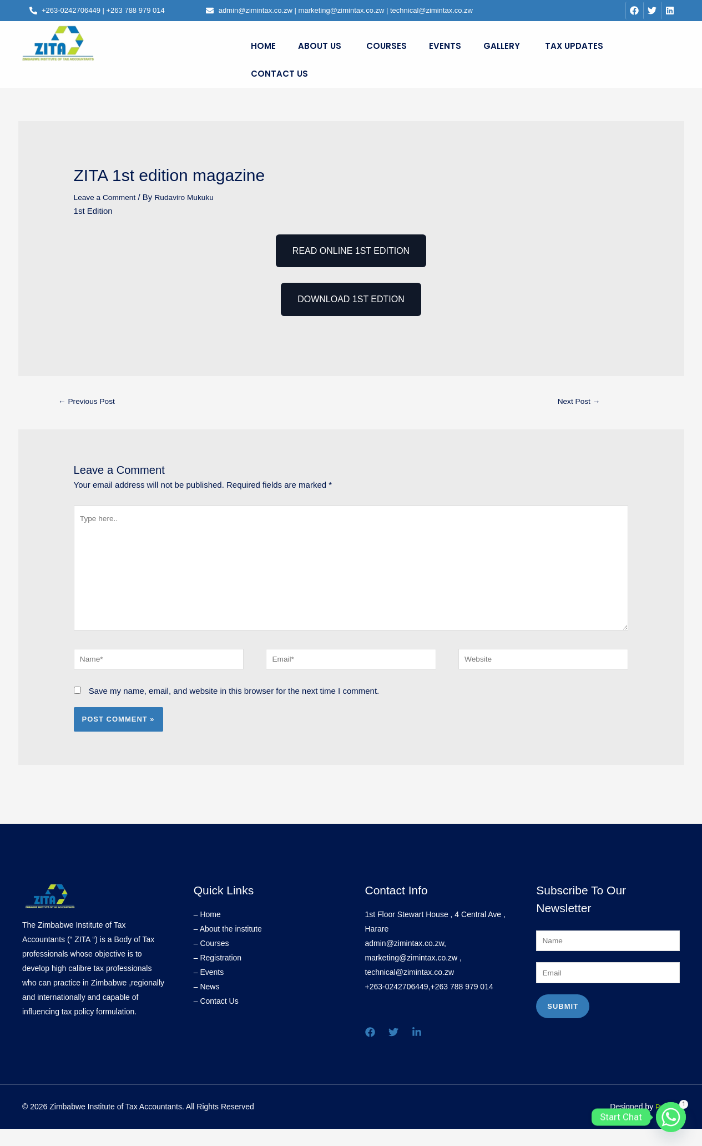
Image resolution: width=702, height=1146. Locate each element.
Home (263, 46)
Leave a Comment (108, 197)
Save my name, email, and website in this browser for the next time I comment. (234, 707)
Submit (562, 1027)
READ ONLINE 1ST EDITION (351, 251)
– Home (207, 930)
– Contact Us (216, 1017)
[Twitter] (393, 1048)
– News (207, 1002)
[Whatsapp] (671, 1117)
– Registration (217, 973)
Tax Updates (574, 46)
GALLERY (501, 46)
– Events (209, 988)
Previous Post (90, 402)
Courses (386, 46)
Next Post (578, 402)
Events (445, 46)
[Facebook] (370, 1048)
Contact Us (279, 73)
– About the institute (228, 944)
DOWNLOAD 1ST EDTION (351, 299)
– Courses (211, 959)
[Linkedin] (417, 1048)
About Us (319, 46)
